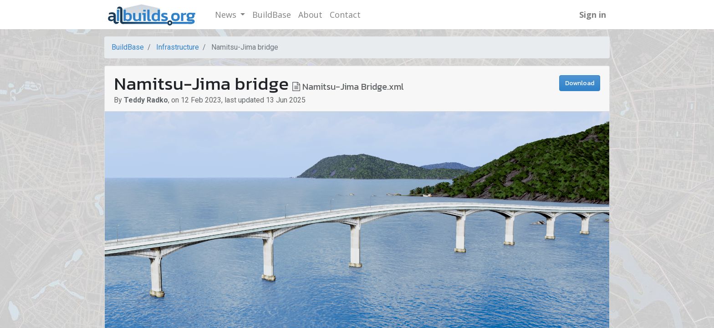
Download (579, 83)
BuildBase (128, 47)
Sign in (592, 14)
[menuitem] (272, 15)
